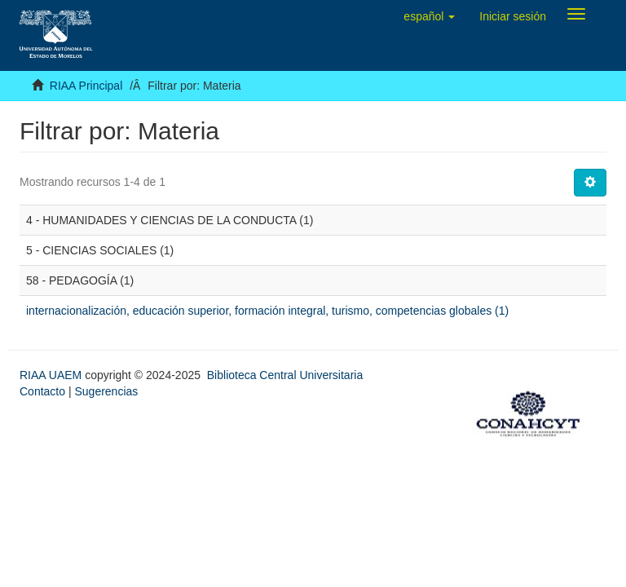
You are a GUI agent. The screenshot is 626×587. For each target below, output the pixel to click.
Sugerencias (106, 391)
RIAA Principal (86, 85)
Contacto (42, 391)
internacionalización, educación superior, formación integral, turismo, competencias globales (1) (267, 310)
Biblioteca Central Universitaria (285, 375)
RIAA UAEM (52, 375)
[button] (429, 16)
